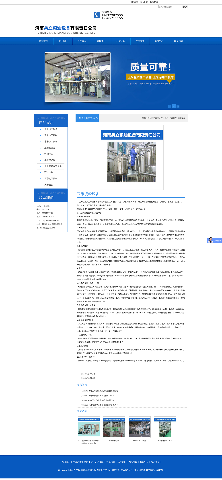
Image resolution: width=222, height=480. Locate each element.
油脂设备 (48, 154)
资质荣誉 (140, 41)
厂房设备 (120, 41)
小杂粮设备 (49, 160)
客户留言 (155, 462)
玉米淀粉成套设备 (177, 118)
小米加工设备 (50, 141)
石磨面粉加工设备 (165, 440)
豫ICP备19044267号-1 (122, 470)
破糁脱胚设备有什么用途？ (97, 396)
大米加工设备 (90, 374)
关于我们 (63, 41)
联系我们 (154, 2)
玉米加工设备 (50, 129)
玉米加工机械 (50, 135)
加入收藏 (144, 2)
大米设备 (48, 185)
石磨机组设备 (50, 178)
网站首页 (43, 41)
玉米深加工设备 (139, 440)
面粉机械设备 (114, 440)
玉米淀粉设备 (90, 378)
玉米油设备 (49, 148)
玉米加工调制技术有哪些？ (97, 400)
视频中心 (159, 41)
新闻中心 (101, 41)
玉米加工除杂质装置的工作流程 (99, 391)
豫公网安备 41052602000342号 (148, 470)
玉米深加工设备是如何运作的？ (99, 405)
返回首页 (134, 2)
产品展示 (82, 41)
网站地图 (133, 462)
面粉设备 (48, 172)
